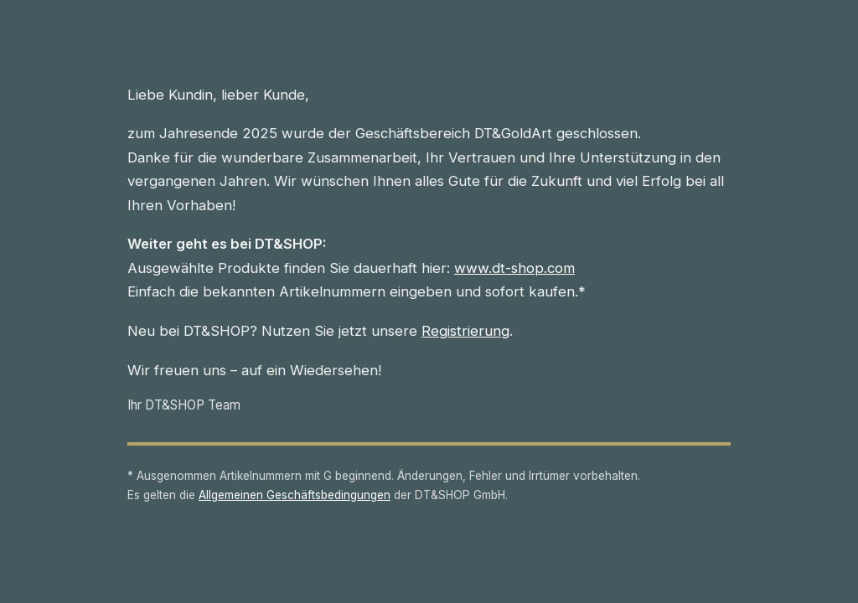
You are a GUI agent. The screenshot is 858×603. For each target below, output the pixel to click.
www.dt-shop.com (514, 268)
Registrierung (465, 330)
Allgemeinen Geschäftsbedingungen (294, 495)
